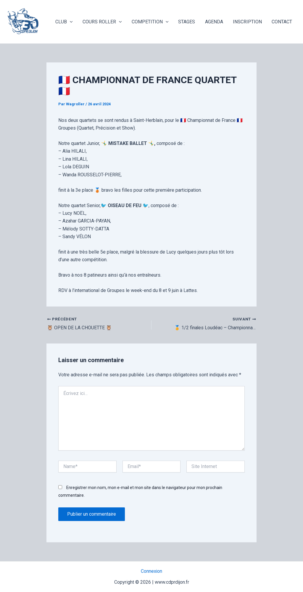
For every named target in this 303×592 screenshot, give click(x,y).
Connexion (151, 571)
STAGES (188, 22)
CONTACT (282, 22)
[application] (72, 22)
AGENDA (215, 22)
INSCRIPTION (247, 22)
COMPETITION (151, 22)
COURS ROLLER (104, 22)
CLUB (66, 22)
